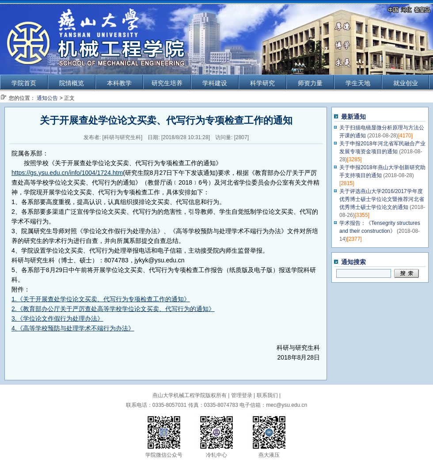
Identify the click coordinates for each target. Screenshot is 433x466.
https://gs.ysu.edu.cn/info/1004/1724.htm (67, 172)
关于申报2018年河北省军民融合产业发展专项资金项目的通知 (382, 151)
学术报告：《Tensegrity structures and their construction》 (379, 231)
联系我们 (267, 395)
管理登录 (241, 395)
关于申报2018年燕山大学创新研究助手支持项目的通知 (382, 175)
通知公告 (47, 98)
